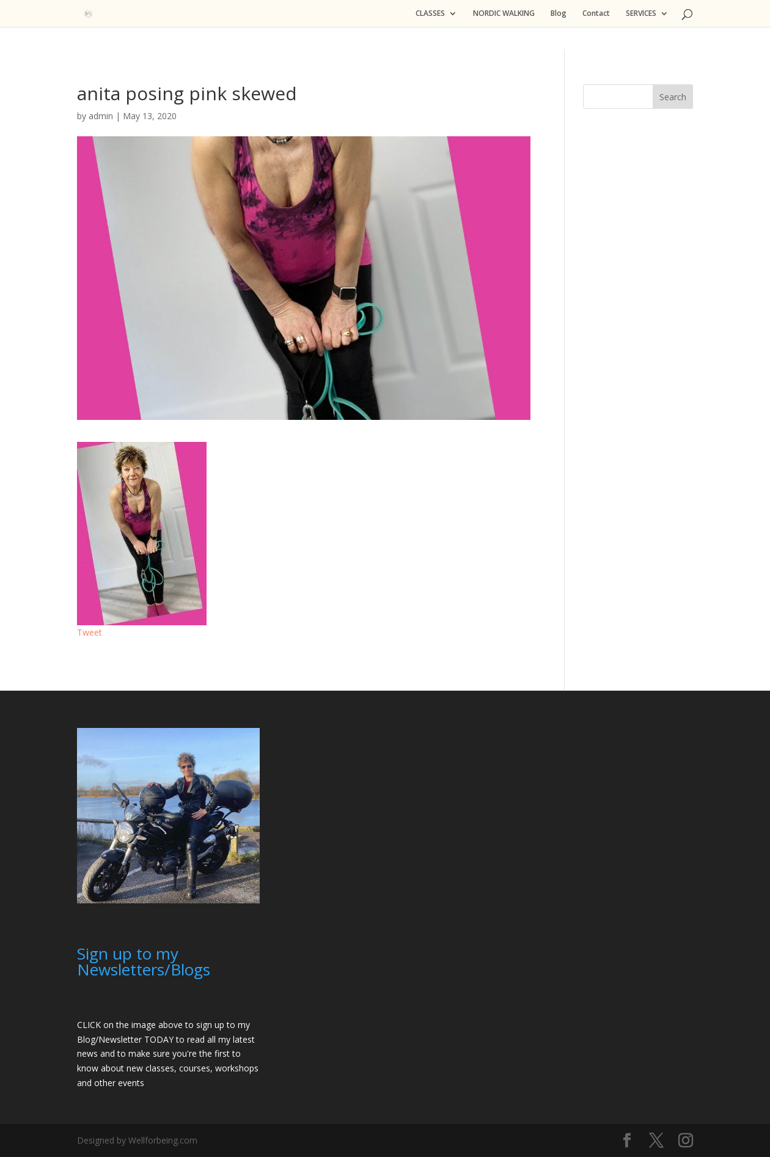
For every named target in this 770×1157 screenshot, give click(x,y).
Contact (596, 13)
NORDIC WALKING (504, 13)
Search (672, 97)
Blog (558, 13)
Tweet (89, 632)
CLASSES (430, 13)
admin (101, 116)
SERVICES (641, 13)
